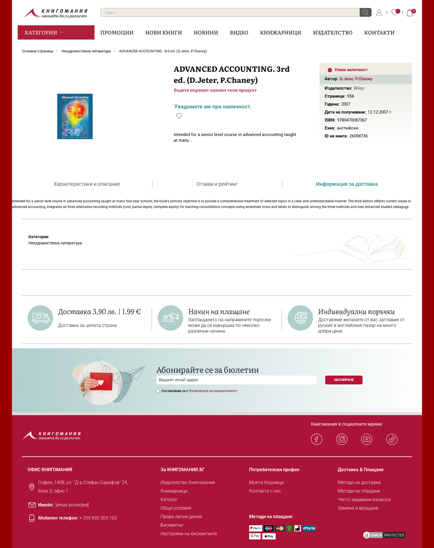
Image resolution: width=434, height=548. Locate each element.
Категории (41, 32)
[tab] (87, 184)
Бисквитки (172, 525)
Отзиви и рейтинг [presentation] (217, 184)
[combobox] (236, 12)
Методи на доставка (359, 482)
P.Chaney (363, 78)
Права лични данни (181, 516)
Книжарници (174, 491)
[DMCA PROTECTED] (384, 535)
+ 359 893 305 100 (98, 518)
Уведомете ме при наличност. (213, 106)
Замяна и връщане (358, 508)
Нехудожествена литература (86, 51)
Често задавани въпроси (364, 499)
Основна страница (37, 51)
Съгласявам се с (199, 391)
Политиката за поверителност (213, 391)
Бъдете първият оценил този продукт (215, 89)
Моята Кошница (266, 482)
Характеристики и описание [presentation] (87, 184)
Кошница (409, 12)
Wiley (359, 88)
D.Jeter (346, 78)
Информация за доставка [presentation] (347, 184)
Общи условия (176, 508)
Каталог (169, 499)
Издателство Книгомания (188, 482)
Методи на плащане (359, 491)
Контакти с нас (265, 491)
